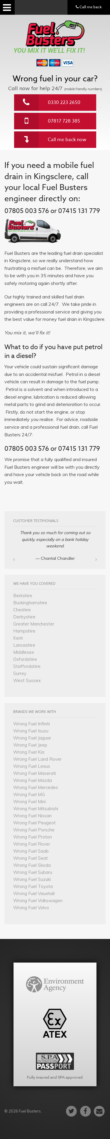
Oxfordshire (25, 659)
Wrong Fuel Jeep (30, 745)
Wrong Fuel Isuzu (30, 731)
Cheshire (22, 610)
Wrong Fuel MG (29, 794)
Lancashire (24, 645)
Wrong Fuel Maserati (34, 773)
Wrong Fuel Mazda (32, 780)
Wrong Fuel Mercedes (35, 787)
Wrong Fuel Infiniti (31, 724)
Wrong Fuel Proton (32, 837)
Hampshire (24, 631)
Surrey (19, 673)
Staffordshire (26, 666)
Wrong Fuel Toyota (33, 886)
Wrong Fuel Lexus (31, 766)
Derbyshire (24, 617)
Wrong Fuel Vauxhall (34, 893)
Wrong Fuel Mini (29, 801)
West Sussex (27, 680)
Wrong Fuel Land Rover (37, 759)
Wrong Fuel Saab (31, 851)
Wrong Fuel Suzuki (32, 879)
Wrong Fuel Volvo (31, 907)
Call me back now (67, 139)
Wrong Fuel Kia (28, 752)
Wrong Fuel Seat (30, 858)
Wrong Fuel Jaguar (32, 738)
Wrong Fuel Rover (31, 844)
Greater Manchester (33, 624)
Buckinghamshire (30, 602)
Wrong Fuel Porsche (34, 830)
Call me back (89, 6)
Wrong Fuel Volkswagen (37, 900)
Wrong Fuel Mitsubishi (35, 808)
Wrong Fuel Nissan (32, 815)
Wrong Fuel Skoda (32, 865)
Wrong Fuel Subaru (32, 872)
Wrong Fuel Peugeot (34, 823)
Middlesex (23, 652)
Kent (18, 638)
